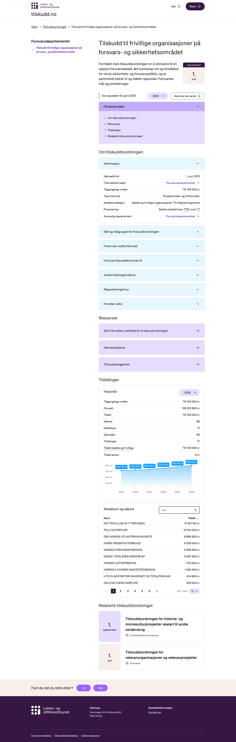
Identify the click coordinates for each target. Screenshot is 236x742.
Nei (101, 688)
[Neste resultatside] (156, 591)
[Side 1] (113, 591)
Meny (195, 6)
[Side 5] (142, 591)
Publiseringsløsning (90, 735)
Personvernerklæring (41, 735)
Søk (176, 6)
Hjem (34, 26)
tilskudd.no (43, 14)
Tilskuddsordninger (55, 26)
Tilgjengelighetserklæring (66, 735)
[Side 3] (127, 591)
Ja (83, 688)
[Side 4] (135, 591)
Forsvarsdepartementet (183, 183)
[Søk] (179, 510)
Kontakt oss (155, 712)
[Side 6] (149, 591)
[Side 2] (120, 591)
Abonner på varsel (187, 96)
